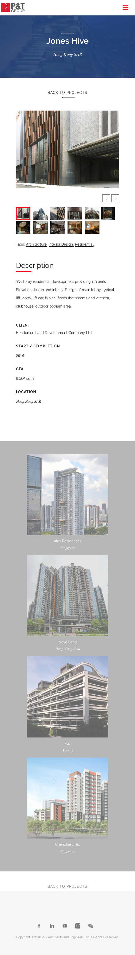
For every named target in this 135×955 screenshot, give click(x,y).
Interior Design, (61, 244)
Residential (84, 244)
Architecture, (36, 244)
